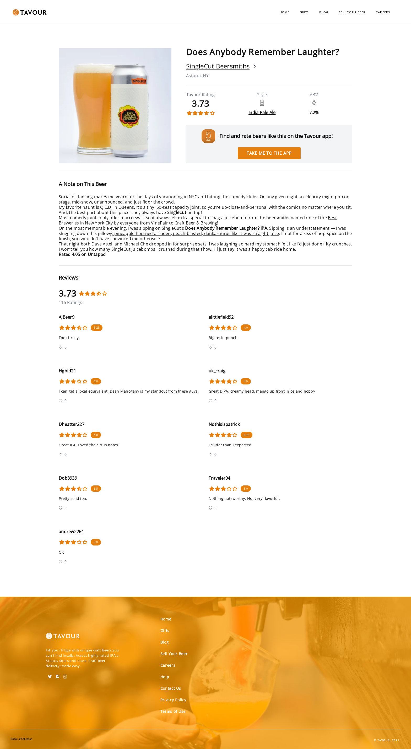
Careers (383, 12)
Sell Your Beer (352, 12)
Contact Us (170, 688)
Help (164, 676)
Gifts (304, 12)
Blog (323, 12)
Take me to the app (269, 153)
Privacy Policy (173, 699)
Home (284, 12)
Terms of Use (173, 711)
